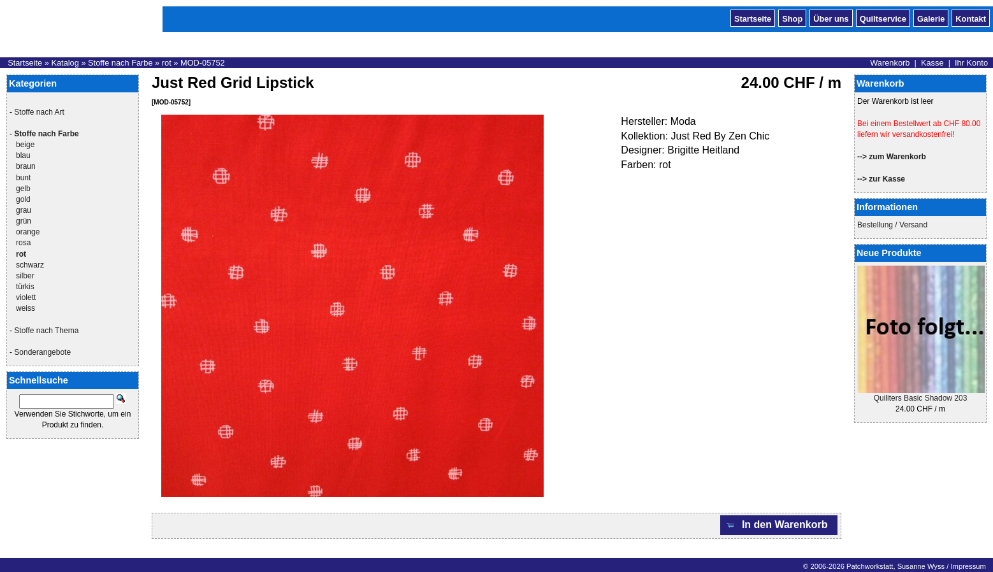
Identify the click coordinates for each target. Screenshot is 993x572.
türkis (25, 286)
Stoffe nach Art (39, 112)
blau (23, 155)
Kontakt (970, 18)
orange (28, 231)
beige (25, 144)
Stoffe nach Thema (46, 330)
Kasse (932, 63)
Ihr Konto (971, 63)
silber (25, 275)
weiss (25, 308)
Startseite (752, 18)
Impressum (967, 566)
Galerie (931, 18)
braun (26, 166)
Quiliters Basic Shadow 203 (921, 398)
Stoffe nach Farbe (120, 63)
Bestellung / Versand (892, 224)
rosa (23, 242)
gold (23, 199)
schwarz (30, 265)
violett (26, 297)
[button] (778, 525)
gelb (23, 188)
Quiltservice (883, 18)
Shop (792, 18)
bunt (23, 177)
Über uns (830, 18)
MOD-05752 (202, 63)
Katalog (64, 63)
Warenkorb (890, 63)
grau (23, 210)
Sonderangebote (42, 352)
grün (23, 221)
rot (166, 63)
